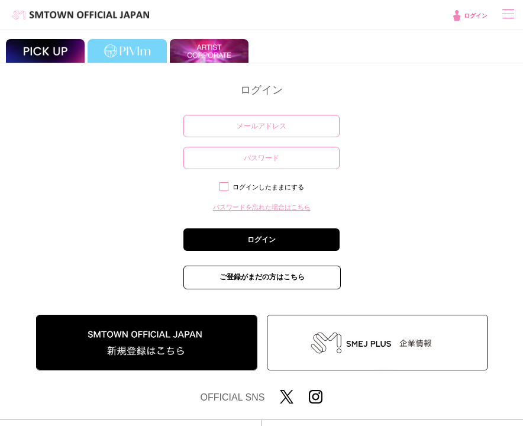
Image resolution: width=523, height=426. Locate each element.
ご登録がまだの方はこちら (262, 277)
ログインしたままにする (268, 187)
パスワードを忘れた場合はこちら (262, 207)
